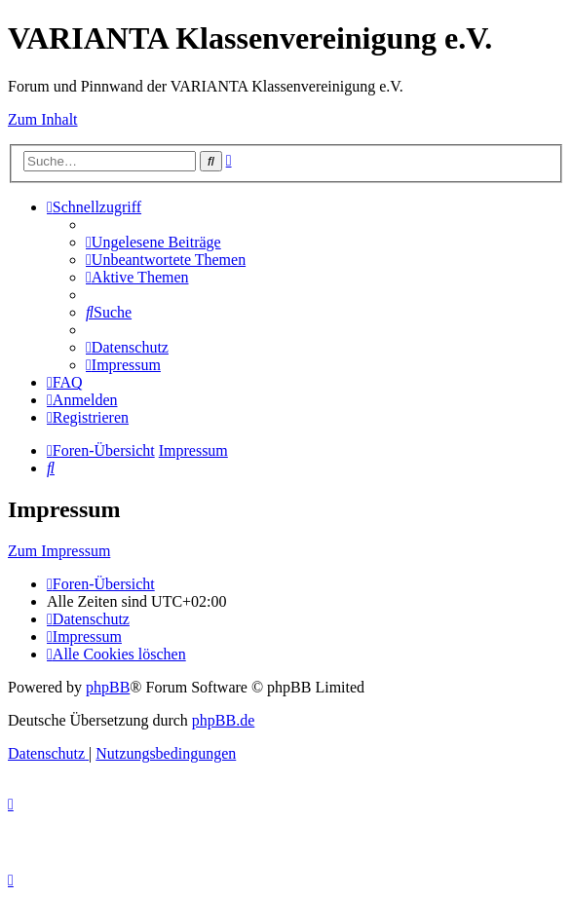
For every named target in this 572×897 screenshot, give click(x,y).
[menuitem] (153, 242)
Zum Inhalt (43, 119)
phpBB (108, 687)
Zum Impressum (59, 550)
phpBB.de (223, 720)
